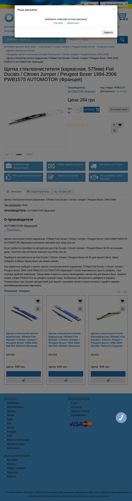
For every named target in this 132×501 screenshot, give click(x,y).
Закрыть (108, 32)
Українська (72, 23)
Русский (58, 23)
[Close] (114, 9)
